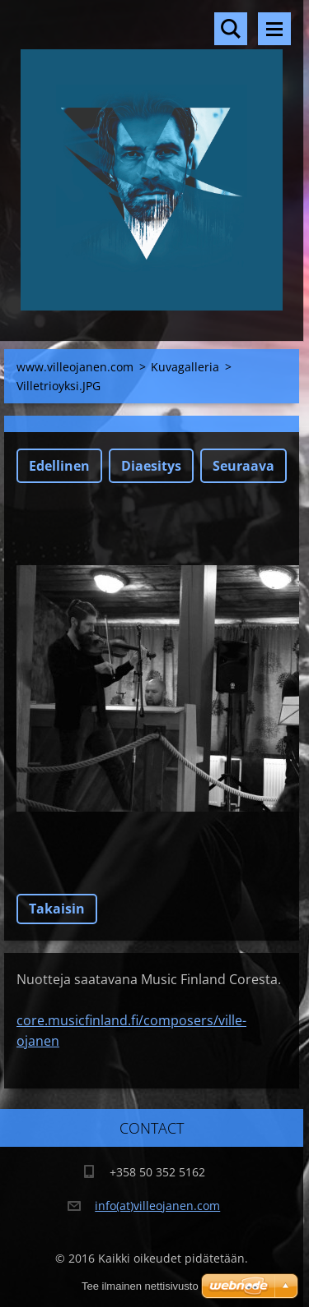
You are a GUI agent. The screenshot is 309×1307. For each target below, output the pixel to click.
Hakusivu (230, 28)
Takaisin (57, 909)
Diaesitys (151, 466)
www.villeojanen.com (74, 367)
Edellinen (59, 466)
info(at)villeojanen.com (157, 1205)
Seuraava (243, 466)
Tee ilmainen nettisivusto (140, 1286)
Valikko (274, 28)
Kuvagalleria (185, 367)
